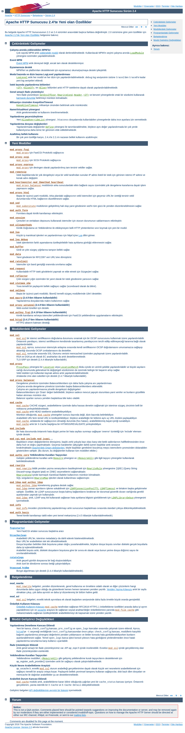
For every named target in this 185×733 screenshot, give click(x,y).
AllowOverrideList (33, 120)
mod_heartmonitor (21, 182)
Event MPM (22, 63)
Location (48, 367)
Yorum (156, 49)
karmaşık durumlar (25, 98)
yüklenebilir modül (49, 53)
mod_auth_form (19, 210)
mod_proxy (22, 152)
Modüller (138, 6)
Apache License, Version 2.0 (18, 727)
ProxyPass (22, 367)
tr (146, 27)
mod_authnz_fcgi (20, 312)
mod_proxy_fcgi (19, 149)
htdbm (25, 568)
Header (78, 95)
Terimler (165, 6)
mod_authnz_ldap (32, 482)
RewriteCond (65, 95)
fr (141, 27)
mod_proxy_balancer (28, 185)
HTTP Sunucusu (22, 15)
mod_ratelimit (19, 261)
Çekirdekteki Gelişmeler (164, 22)
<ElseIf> (28, 87)
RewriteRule (94, 468)
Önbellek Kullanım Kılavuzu (30, 606)
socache (41, 610)
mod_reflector (19, 276)
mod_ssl (15, 335)
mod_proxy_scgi (19, 157)
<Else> (43, 87)
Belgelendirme (160, 36)
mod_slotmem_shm (20, 283)
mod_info (15, 505)
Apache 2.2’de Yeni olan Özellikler (22, 35)
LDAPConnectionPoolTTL (84, 488)
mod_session (17, 217)
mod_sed (15, 203)
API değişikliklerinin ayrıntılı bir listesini (48, 690)
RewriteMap (41, 478)
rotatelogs (17, 557)
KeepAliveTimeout (27, 105)
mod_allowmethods (21, 225)
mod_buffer (17, 247)
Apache (8, 15)
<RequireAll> (85, 458)
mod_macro (16, 298)
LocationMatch (69, 367)
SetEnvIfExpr (48, 95)
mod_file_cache (125, 610)
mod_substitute (26, 206)
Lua (80, 235)
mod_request (17, 268)
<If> (19, 87)
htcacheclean (18, 535)
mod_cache (16, 402)
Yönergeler (149, 6)
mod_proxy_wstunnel (22, 305)
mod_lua (15, 232)
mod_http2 (16, 319)
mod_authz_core (19, 455)
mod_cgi (15, 439)
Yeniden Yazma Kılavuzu (119, 589)
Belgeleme (38, 15)
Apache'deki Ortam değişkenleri (48, 447)
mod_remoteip (18, 172)
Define (49, 127)
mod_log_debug (19, 239)
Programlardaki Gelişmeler (166, 33)
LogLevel (21, 77)
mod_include (17, 428)
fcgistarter (17, 528)
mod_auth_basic (19, 512)
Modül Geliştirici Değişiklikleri (167, 40)
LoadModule (137, 53)
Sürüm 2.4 (50, 15)
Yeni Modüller (159, 25)
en (136, 27)
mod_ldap (15, 482)
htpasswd (15, 568)
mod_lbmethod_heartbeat (48, 182)
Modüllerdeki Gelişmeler (164, 29)
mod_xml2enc (17, 290)
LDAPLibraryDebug (122, 497)
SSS (158, 6)
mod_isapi (43, 439)
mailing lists (80, 715)
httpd (19, 631)
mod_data (15, 254)
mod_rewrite (17, 465)
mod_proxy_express (21, 164)
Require (58, 458)
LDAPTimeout (107, 488)
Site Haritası (177, 6)
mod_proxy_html (19, 192)
